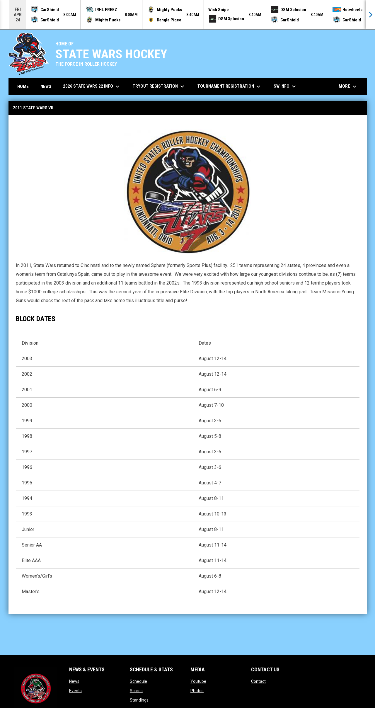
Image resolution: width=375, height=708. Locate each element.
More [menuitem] (348, 86)
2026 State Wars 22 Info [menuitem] (92, 86)
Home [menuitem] (23, 86)
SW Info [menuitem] (285, 86)
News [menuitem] (45, 86)
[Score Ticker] (187, 14)
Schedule (138, 681)
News (74, 681)
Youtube (198, 681)
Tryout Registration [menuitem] (159, 86)
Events (75, 690)
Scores (136, 690)
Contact (258, 681)
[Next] (370, 14)
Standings (139, 700)
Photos (197, 690)
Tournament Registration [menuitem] (229, 86)
